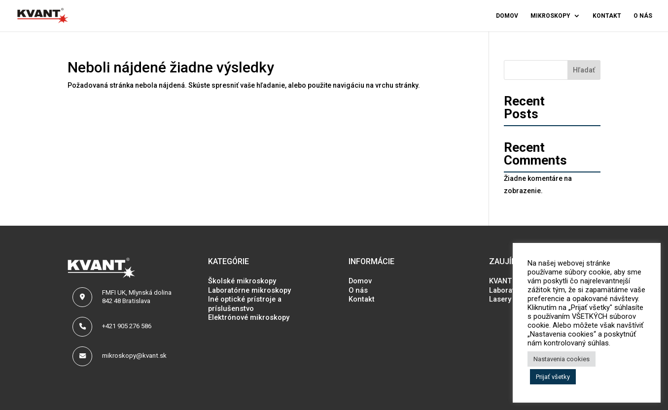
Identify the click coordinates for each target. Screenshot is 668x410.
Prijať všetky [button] (553, 376)
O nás (642, 15)
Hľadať (584, 70)
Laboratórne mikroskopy (249, 290)
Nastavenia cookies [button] (561, 359)
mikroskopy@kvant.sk (134, 355)
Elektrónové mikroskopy (248, 317)
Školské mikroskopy (242, 280)
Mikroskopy (550, 15)
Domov (507, 15)
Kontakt (607, 15)
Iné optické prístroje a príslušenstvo (244, 303)
